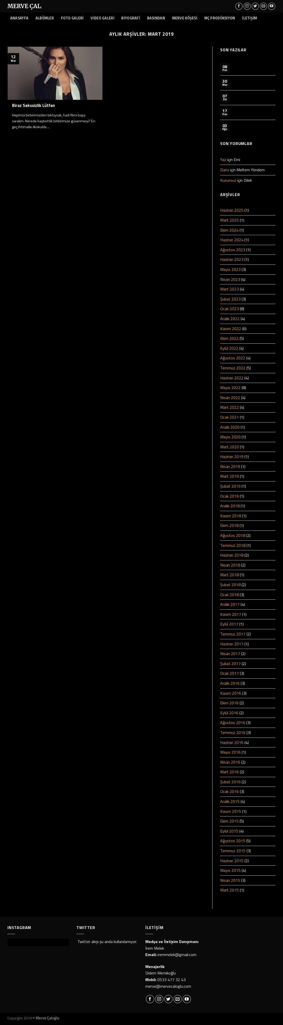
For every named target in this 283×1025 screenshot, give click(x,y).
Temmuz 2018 (232, 545)
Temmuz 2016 (232, 732)
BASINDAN (156, 18)
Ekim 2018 (229, 525)
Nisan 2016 (230, 762)
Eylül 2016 (229, 713)
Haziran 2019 (231, 456)
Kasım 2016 (230, 693)
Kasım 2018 (230, 516)
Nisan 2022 (230, 397)
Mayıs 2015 (230, 870)
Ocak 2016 (229, 791)
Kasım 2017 (230, 614)
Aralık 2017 (230, 604)
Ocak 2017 (229, 673)
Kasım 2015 (230, 811)
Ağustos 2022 (232, 358)
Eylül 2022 (229, 348)
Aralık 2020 (230, 427)
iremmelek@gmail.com (177, 954)
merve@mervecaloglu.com (168, 986)
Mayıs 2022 (230, 387)
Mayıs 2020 (230, 437)
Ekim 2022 (229, 338)
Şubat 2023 (230, 299)
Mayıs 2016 (230, 752)
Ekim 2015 (229, 821)
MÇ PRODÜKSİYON (219, 18)
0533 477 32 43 (171, 979)
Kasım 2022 (230, 328)
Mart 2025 (229, 220)
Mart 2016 (229, 772)
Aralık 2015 (230, 801)
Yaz (223, 159)
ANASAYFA (19, 18)
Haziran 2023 (231, 259)
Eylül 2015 (229, 831)
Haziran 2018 (231, 555)
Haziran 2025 (231, 210)
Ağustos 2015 (232, 841)
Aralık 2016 (230, 683)
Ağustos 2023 (232, 250)
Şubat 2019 (230, 486)
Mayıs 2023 (230, 269)
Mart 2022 (229, 407)
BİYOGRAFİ (130, 18)
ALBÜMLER (45, 18)
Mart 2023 (229, 289)
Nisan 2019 (230, 466)
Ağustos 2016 (232, 722)
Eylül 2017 (229, 624)
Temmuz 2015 (232, 851)
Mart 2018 (229, 575)
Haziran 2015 (231, 861)
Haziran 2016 (231, 742)
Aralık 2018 (230, 506)
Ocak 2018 (229, 595)
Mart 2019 (229, 476)
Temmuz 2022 (232, 368)
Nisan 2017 (230, 653)
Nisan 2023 (230, 279)
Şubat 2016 (230, 782)
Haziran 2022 (231, 378)
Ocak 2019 (229, 496)
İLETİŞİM (249, 18)
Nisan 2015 (230, 880)
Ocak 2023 (229, 309)
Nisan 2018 (230, 565)
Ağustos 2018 (232, 535)
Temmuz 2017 (232, 634)
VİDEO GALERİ (102, 18)
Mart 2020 (229, 447)
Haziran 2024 (231, 240)
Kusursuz (228, 180)
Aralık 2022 (230, 319)
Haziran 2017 (231, 644)
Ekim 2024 (229, 230)
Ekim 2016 (229, 703)
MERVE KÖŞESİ (184, 18)
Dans (224, 170)
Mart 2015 (229, 890)
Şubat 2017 (230, 663)
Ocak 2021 (229, 417)
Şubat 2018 (230, 585)
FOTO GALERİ (72, 18)
